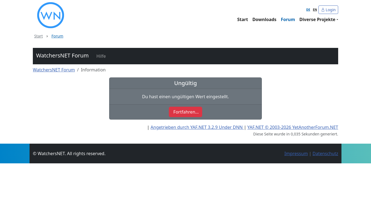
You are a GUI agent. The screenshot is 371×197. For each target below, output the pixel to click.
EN (315, 9)
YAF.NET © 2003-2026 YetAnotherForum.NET (292, 127)
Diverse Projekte (317, 19)
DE (308, 9)
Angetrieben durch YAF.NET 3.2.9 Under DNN (197, 127)
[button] (100, 56)
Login (328, 9)
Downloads (264, 19)
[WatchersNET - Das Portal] (90, 15)
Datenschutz (325, 153)
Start (242, 19)
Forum (288, 19)
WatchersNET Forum (62, 55)
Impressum (296, 153)
